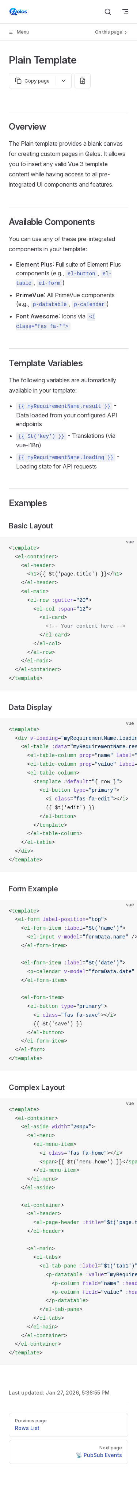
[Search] (108, 11)
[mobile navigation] (125, 11)
